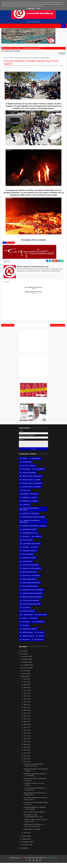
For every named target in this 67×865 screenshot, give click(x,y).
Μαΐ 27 (26, 692)
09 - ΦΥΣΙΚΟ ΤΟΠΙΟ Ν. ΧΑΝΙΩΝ (30, 482)
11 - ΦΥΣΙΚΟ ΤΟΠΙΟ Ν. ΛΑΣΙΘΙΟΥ (30, 489)
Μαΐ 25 (26, 698)
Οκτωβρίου (25, 664)
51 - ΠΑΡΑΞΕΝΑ (25, 624)
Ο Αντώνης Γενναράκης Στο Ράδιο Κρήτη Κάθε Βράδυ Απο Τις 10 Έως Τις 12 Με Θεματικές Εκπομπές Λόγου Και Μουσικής (33, 401)
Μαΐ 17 (26, 721)
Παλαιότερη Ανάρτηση (57, 327)
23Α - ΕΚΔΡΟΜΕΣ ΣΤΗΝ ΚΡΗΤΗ (30, 546)
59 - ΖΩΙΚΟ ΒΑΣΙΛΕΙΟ (27, 638)
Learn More (31, 8)
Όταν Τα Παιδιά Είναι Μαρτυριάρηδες (34, 814)
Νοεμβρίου (25, 661)
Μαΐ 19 (26, 715)
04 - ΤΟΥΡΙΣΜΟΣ (25, 471)
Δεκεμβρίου (25, 658)
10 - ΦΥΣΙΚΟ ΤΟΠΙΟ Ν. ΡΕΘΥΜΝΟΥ (31, 485)
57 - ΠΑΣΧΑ (11, 57)
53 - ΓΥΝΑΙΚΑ (24, 627)
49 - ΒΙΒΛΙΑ (23, 620)
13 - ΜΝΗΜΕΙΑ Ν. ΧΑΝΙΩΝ (28, 500)
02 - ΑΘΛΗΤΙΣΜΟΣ (26, 464)
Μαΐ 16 (26, 724)
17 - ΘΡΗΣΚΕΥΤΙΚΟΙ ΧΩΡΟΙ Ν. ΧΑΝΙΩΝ (32, 519)
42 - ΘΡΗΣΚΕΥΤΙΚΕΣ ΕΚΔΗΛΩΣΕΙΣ (31, 599)
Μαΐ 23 (26, 704)
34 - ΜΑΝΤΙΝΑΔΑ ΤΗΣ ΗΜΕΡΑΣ (30, 578)
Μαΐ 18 (26, 718)
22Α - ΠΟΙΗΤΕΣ (36, 539)
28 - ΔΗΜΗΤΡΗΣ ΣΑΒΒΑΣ (28, 560)
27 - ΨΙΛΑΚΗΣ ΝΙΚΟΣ (26, 556)
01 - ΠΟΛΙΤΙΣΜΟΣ (35, 461)
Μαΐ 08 (26, 746)
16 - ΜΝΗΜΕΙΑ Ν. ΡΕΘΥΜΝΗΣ (29, 516)
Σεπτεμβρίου (26, 667)
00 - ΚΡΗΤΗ (23, 461)
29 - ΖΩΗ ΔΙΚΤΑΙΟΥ (26, 564)
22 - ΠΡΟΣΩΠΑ (24, 539)
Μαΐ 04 (26, 758)
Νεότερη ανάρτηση (7, 327)
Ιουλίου (24, 673)
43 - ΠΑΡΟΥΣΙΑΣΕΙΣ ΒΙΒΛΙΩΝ (29, 603)
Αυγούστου (25, 670)
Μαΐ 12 (26, 735)
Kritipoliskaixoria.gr (52, 860)
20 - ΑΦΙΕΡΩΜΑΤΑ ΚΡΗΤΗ (28, 532)
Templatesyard (30, 860)
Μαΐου (24, 678)
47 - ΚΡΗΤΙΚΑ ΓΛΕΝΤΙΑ (27, 613)
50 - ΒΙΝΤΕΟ (34, 620)
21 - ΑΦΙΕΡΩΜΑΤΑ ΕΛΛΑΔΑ (29, 535)
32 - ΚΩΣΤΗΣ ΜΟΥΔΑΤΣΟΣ (28, 574)
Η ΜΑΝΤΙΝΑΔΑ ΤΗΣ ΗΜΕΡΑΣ (31, 831)
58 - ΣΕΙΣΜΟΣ (39, 635)
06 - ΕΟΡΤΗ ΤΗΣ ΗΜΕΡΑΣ (28, 475)
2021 (22, 656)
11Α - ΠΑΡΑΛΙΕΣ (25, 493)
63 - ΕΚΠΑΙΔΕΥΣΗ (37, 642)
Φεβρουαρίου (26, 844)
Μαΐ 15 (26, 727)
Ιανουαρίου (25, 847)
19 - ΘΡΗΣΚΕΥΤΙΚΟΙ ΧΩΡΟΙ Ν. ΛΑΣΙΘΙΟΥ (33, 528)
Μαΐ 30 (26, 684)
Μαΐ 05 (26, 755)
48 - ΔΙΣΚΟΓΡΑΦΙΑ (41, 617)
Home (5, 57)
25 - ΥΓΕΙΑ (34, 549)
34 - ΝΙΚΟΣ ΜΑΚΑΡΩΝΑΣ (28, 581)
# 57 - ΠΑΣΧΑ (11, 243)
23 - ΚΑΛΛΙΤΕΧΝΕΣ (26, 542)
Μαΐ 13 (26, 732)
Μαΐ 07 (26, 749)
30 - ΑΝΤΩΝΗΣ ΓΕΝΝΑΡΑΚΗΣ (29, 567)
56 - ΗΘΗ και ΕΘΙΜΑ (26, 635)
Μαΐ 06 (26, 752)
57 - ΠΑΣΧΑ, (32, 68)
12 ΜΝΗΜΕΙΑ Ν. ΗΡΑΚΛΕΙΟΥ (29, 496)
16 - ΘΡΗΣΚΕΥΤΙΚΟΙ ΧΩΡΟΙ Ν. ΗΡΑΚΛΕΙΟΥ (29, 511)
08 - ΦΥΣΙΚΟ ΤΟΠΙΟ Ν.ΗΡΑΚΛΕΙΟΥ (31, 478)
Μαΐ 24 (26, 701)
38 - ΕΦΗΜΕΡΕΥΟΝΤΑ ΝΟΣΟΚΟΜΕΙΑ (31, 592)
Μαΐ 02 (26, 764)
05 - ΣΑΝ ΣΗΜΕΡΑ (38, 471)
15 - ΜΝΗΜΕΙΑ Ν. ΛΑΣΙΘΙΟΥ (29, 503)
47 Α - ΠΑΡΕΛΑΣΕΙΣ (26, 617)
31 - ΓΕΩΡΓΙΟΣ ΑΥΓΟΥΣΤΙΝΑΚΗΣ (30, 571)
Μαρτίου (25, 841)
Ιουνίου (24, 676)
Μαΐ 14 (26, 729)
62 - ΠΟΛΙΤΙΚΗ (24, 642)
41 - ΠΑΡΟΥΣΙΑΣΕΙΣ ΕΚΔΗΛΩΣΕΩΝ (31, 596)
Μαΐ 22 (26, 707)
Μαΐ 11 (26, 738)
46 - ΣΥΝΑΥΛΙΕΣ (25, 610)
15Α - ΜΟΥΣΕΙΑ (25, 507)
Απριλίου (25, 838)
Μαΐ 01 (26, 835)
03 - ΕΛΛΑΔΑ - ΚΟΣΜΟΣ (27, 468)
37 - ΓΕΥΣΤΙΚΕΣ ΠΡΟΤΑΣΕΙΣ (29, 588)
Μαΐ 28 (26, 690)
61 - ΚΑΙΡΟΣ (40, 638)
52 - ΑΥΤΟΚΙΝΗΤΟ (38, 624)
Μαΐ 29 (26, 687)
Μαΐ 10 (26, 741)
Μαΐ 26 (26, 695)
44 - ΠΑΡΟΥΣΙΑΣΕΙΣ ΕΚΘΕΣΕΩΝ (30, 606)
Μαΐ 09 (26, 744)
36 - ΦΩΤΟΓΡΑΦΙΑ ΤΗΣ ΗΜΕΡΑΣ (30, 585)
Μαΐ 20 (26, 712)
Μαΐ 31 (26, 681)
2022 (22, 653)
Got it (38, 8)
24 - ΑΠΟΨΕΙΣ (24, 549)
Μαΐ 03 (26, 761)
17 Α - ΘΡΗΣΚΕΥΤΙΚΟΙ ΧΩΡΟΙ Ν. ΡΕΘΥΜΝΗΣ (30, 523)
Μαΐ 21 (26, 709)
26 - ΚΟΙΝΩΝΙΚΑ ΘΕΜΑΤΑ (28, 553)
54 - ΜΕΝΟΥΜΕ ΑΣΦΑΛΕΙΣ (28, 631)
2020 (22, 850)
